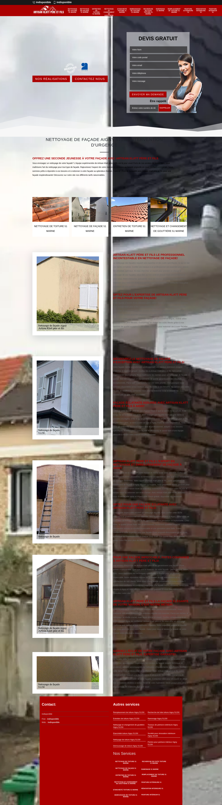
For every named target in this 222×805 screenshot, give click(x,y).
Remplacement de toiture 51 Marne (174, 10)
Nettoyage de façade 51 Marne (84, 10)
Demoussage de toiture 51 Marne (135, 10)
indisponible (41, 2)
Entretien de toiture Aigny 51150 (126, 718)
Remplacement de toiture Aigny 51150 (128, 712)
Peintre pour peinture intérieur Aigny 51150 (162, 743)
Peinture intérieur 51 (213, 10)
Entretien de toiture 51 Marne (96, 11)
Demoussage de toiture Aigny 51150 (128, 746)
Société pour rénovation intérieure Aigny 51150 (161, 734)
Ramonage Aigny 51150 (157, 718)
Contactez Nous (90, 78)
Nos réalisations (51, 78)
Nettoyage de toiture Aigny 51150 (126, 740)
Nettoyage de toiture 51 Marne (72, 10)
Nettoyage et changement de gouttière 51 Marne (108, 13)
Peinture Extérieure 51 (188, 10)
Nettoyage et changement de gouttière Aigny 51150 (128, 726)
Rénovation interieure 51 (201, 10)
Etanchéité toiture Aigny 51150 (125, 733)
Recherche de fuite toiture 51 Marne (148, 11)
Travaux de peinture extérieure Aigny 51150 (163, 726)
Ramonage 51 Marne (160, 9)
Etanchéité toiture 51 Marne (122, 10)
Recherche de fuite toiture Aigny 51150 (163, 712)
